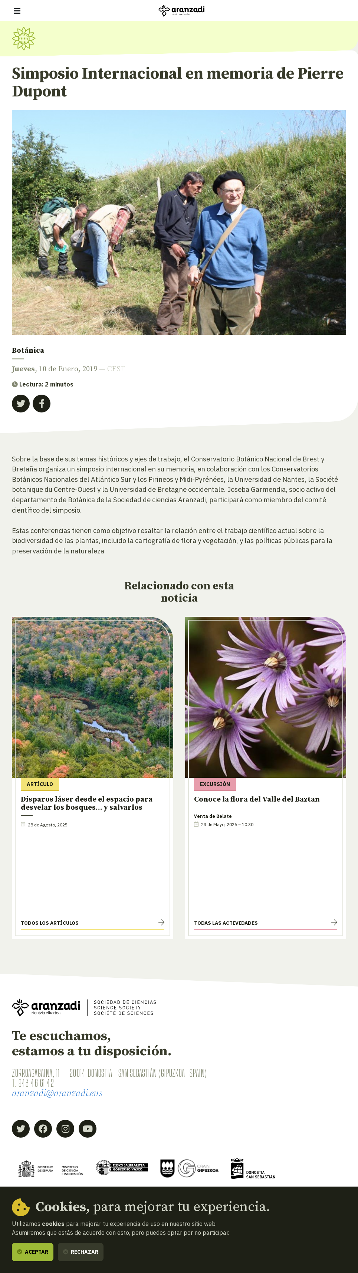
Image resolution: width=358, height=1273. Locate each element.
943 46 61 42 (36, 1083)
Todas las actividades (226, 923)
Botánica (28, 350)
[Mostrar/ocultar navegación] (17, 11)
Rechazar (80, 1252)
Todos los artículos (50, 923)
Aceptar (32, 1252)
